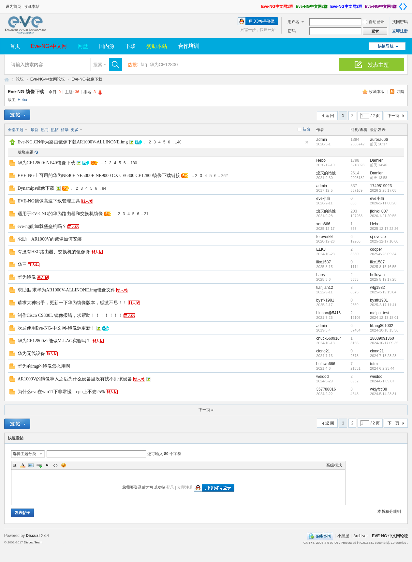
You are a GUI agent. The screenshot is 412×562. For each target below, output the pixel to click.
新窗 (306, 129)
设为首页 (13, 6)
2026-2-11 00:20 (383, 203)
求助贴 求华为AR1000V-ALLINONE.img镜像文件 (66, 290)
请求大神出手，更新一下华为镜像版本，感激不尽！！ (72, 302)
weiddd (322, 376)
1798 (354, 160)
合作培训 (188, 46)
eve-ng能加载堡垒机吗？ (42, 226)
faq (144, 64)
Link (39, 465)
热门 (45, 129)
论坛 (20, 79)
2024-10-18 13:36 (384, 330)
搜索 (97, 64)
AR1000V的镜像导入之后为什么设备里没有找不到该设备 (75, 379)
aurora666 (379, 139)
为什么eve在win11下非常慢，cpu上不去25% (61, 391)
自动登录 (373, 22)
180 (133, 163)
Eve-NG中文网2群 (312, 6)
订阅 (400, 91)
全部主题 (15, 129)
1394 (354, 139)
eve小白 (323, 198)
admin (321, 139)
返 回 (329, 115)
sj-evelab (378, 236)
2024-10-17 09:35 (384, 343)
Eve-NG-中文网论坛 (47, 79)
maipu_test (379, 313)
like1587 (323, 262)
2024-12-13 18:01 (384, 317)
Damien (376, 160)
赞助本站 (156, 46)
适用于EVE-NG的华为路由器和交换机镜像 (60, 213)
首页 (15, 46)
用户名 (293, 22)
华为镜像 (27, 277)
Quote (47, 465)
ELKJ (321, 249)
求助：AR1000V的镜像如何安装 (50, 239)
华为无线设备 (31, 353)
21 (146, 214)
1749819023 (381, 186)
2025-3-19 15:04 (383, 292)
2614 (354, 173)
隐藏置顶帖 (307, 142)
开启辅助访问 (258, 4)
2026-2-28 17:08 (383, 190)
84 (104, 188)
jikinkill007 (379, 211)
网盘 (83, 46)
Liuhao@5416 (328, 313)
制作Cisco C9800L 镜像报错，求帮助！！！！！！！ (70, 315)
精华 (64, 129)
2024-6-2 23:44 (382, 368)
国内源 (106, 46)
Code (55, 465)
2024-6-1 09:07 (382, 381)
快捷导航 (385, 46)
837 (353, 186)
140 (178, 142)
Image (31, 465)
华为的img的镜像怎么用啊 (44, 366)
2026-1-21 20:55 (383, 216)
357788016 (326, 389)
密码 (292, 31)
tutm (373, 364)
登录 (170, 487)
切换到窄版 (403, 6)
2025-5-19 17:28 (383, 279)
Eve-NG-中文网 (49, 46)
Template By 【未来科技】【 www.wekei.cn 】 (74, 542)
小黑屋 (343, 536)
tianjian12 (324, 287)
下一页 (393, 115)
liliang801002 (381, 325)
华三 (22, 264)
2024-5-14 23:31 (383, 394)
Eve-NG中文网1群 (277, 6)
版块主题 (25, 152)
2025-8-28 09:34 (383, 254)
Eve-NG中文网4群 (381, 6)
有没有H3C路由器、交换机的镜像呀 (54, 251)
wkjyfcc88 (378, 389)
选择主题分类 (24, 453)
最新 (34, 129)
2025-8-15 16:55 (383, 267)
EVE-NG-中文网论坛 (6, 79)
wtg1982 (377, 287)
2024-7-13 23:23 (383, 356)
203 (353, 211)
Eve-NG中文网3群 (346, 6)
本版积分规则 (389, 511)
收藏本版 (377, 91)
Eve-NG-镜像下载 (86, 79)
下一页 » (206, 409)
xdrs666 (323, 224)
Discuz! (33, 535)
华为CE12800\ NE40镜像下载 (46, 162)
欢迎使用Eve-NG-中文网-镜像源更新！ (56, 328)
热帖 (55, 129)
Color (23, 465)
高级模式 (334, 465)
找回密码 (400, 22)
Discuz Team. (33, 542)
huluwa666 (325, 364)
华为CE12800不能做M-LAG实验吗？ (54, 340)
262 (224, 175)
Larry (320, 275)
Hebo (22, 99)
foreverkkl (324, 236)
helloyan (377, 275)
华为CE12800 (164, 64)
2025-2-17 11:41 (383, 305)
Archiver (360, 536)
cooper (376, 249)
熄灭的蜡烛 (326, 173)
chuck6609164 (329, 338)
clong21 (323, 351)
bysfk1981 (325, 300)
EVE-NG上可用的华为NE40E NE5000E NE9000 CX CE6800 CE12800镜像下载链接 (99, 175)
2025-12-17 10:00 (384, 241)
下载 (130, 46)
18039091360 (382, 338)
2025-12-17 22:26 (384, 228)
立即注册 (400, 31)
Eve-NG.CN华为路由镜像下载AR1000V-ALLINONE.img (73, 142)
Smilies (63, 465)
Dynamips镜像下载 (36, 188)
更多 (75, 129)
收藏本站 (31, 6)
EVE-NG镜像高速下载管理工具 (49, 201)
